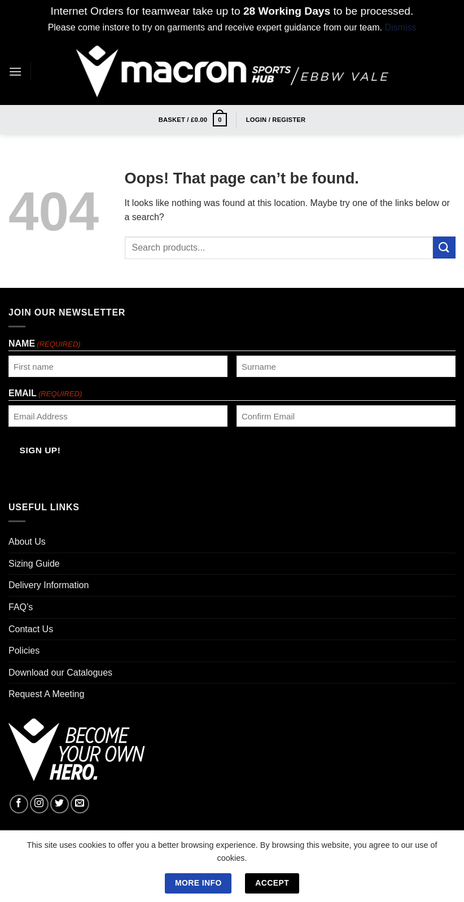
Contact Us (30, 629)
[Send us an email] (80, 804)
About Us (27, 541)
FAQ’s (20, 607)
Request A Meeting (46, 694)
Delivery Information (48, 585)
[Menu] (15, 71)
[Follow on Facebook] (19, 804)
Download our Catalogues (60, 672)
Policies (24, 650)
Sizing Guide (34, 563)
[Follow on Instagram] (39, 804)
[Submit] (444, 248)
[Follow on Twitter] (59, 804)
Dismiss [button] (400, 27)
